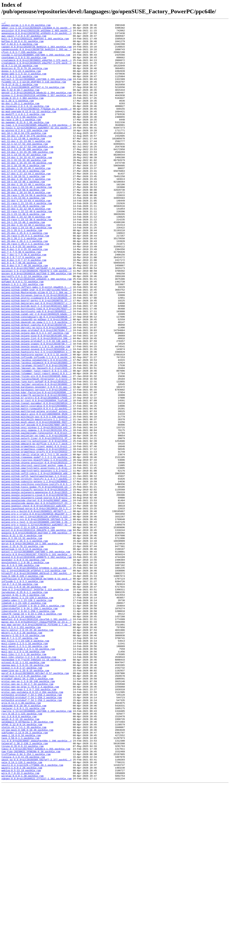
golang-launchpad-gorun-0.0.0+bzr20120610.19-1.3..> (36, 606)
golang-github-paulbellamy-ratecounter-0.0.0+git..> (36, 515)
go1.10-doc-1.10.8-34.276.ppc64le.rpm (26, 159)
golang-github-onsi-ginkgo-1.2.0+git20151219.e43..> (36, 509)
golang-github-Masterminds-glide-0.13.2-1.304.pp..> (36, 347)
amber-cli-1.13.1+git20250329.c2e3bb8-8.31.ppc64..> (36, 29)
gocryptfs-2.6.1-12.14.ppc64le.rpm (24, 327)
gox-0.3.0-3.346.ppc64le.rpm (20, 674)
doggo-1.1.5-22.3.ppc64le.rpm (21, 81)
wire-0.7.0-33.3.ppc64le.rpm (20, 923)
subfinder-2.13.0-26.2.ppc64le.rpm (24, 875)
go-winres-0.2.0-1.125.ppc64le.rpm (24, 152)
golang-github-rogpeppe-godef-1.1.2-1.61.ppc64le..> (36, 544)
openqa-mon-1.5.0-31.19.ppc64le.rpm (25, 794)
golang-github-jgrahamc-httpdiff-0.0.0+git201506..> (36, 434)
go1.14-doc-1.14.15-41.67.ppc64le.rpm (26, 185)
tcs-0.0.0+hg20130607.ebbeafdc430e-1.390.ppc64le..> (36, 884)
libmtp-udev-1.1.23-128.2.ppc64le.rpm (26, 716)
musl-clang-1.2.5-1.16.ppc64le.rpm (24, 768)
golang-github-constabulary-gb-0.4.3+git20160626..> (36, 376)
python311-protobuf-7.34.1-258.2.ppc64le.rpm (31, 829)
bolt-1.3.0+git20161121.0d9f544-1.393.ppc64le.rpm (35, 42)
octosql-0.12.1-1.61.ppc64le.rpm (23, 791)
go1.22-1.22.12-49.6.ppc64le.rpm (23, 243)
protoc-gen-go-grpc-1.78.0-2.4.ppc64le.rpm (30, 820)
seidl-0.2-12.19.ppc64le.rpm (20, 859)
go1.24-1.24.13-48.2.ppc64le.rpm (23, 262)
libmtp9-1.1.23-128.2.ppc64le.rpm (23, 719)
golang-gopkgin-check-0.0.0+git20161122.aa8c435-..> (36, 603)
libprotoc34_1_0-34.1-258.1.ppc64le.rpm (28, 729)
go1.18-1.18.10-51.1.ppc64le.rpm (23, 207)
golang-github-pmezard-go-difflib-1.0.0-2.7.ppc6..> (36, 528)
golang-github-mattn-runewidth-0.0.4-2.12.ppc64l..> (36, 486)
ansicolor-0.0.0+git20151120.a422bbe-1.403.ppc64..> (36, 32)
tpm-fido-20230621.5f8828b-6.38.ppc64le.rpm (30, 897)
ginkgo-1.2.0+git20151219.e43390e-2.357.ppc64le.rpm (36, 110)
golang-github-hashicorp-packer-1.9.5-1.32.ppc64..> (36, 421)
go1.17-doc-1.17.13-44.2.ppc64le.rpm (25, 204)
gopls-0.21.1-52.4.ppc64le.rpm (21, 638)
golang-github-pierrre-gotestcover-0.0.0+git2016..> (36, 525)
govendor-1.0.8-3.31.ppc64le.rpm (23, 667)
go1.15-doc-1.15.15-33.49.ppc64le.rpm (26, 191)
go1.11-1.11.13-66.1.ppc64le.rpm (23, 162)
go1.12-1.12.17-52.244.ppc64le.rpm (24, 168)
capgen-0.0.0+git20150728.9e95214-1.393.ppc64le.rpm (36, 52)
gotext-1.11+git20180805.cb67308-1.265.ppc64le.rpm (35, 658)
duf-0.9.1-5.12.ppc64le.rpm (19, 87)
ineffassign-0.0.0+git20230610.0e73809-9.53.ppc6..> (36, 690)
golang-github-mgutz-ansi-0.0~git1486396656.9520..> (36, 492)
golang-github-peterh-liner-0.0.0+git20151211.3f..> (36, 522)
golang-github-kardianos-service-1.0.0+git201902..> (36, 463)
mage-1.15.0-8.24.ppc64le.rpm (21, 735)
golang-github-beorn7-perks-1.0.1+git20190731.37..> (36, 356)
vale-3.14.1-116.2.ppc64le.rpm (21, 910)
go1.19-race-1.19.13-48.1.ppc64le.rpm (26, 220)
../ (3, 22)
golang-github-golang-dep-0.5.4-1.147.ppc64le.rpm (35, 395)
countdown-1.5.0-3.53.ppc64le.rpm (23, 65)
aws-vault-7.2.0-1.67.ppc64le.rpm (23, 39)
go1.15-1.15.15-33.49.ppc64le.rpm (23, 188)
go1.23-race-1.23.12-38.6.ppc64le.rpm (26, 259)
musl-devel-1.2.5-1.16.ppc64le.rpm (24, 771)
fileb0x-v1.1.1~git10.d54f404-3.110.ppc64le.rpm (33, 94)
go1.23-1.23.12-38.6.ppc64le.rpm (23, 253)
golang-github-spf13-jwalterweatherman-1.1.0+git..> (36, 567)
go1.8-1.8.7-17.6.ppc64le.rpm (21, 304)
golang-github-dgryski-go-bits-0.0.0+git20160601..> (36, 389)
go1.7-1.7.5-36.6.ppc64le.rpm (21, 298)
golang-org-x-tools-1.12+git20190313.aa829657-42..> (36, 625)
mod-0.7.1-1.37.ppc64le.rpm (19, 761)
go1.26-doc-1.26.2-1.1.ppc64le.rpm (24, 285)
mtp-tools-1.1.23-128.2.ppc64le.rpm (25, 765)
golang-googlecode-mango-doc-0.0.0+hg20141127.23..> (36, 599)
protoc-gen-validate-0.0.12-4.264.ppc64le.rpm (32, 826)
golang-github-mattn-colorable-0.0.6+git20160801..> (36, 483)
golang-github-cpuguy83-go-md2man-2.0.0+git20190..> (36, 379)
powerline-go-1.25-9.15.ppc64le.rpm (25, 800)
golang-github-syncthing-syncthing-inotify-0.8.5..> (36, 577)
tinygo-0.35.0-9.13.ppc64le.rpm (22, 891)
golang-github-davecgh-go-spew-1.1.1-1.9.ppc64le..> (36, 382)
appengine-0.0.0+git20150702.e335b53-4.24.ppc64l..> (36, 35)
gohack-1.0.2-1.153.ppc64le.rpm (22, 337)
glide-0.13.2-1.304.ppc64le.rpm (22, 113)
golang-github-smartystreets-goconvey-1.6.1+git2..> (36, 560)
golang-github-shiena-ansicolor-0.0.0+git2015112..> (36, 551)
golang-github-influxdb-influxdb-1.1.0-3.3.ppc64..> (36, 424)
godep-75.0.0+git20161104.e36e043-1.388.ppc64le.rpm (36, 330)
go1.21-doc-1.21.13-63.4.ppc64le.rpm (25, 236)
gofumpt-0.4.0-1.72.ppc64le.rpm (22, 334)
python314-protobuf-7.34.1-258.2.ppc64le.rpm (31, 836)
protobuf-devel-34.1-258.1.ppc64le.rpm (27, 810)
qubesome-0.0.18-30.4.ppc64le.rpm (23, 842)
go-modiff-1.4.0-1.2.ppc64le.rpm (23, 133)
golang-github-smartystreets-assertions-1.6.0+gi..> (36, 557)
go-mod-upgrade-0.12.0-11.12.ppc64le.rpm (28, 129)
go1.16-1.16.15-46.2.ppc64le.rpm (23, 194)
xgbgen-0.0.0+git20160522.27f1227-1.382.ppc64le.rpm (36, 930)
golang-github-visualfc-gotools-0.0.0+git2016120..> (36, 583)
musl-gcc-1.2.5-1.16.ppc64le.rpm (23, 778)
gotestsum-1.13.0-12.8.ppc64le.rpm (24, 654)
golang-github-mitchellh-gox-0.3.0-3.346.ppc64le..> (36, 496)
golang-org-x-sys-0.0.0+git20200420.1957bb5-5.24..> (36, 619)
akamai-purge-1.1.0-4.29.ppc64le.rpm (25, 26)
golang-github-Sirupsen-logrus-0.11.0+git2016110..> (36, 350)
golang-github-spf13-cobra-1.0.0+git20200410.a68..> (36, 564)
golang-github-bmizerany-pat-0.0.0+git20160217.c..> (36, 360)
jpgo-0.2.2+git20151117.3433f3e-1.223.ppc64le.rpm (35, 703)
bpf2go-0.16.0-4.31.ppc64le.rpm (22, 45)
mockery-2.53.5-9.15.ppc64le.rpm (23, 758)
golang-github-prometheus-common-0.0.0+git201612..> (36, 535)
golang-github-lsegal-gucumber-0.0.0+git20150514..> (36, 479)
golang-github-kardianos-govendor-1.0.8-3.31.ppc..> (36, 460)
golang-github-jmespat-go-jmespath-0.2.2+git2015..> (36, 437)
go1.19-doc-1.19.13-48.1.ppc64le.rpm (25, 217)
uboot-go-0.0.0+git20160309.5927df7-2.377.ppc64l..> (36, 907)
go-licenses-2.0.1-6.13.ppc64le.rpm (25, 123)
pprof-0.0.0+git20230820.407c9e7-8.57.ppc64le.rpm (35, 803)
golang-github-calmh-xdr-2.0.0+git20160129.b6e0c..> (36, 372)
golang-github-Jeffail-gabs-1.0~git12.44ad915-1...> (36, 340)
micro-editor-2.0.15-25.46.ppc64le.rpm (27, 752)
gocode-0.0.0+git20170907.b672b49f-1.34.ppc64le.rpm (36, 317)
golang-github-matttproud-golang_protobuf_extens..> (36, 489)
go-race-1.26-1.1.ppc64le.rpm (21, 139)
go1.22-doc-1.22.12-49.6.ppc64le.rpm (25, 246)
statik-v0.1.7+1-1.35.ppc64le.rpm (23, 868)
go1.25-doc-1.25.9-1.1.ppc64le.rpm (24, 275)
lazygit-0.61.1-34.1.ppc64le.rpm (23, 709)
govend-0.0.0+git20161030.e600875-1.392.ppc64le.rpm (36, 664)
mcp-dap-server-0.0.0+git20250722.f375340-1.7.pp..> (36, 745)
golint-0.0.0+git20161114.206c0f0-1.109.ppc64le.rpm (36, 632)
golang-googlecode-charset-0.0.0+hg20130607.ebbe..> (36, 596)
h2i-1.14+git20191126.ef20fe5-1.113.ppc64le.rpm (33, 680)
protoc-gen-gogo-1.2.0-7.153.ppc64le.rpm (28, 823)
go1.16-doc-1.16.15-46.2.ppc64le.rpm (25, 197)
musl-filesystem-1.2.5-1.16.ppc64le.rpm (28, 774)
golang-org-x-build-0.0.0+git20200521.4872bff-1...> (36, 609)
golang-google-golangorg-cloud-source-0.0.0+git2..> (36, 593)
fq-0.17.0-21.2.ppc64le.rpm (19, 97)
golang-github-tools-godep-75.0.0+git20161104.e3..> (36, 580)
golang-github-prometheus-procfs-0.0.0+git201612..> (36, 538)
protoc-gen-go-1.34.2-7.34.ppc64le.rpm (27, 816)
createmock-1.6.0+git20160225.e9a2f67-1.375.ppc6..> (36, 71)
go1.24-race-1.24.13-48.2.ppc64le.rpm (26, 269)
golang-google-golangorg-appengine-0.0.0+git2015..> (36, 586)
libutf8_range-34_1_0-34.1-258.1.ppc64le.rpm (31, 732)
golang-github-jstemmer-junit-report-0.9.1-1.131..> (36, 441)
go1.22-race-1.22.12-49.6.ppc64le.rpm (26, 249)
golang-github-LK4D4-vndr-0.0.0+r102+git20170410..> (36, 343)
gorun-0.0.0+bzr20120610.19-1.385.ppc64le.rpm (32, 648)
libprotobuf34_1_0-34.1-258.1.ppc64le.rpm (29, 726)
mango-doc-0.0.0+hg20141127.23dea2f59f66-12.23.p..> (36, 742)
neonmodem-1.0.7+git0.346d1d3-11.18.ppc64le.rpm (33, 787)
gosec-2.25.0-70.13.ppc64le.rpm (22, 651)
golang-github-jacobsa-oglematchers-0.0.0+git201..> (36, 428)
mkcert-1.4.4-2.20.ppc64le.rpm (21, 755)
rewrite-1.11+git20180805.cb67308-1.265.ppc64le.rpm (36, 849)
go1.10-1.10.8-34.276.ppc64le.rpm (23, 155)
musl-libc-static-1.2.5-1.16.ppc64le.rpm (28, 784)
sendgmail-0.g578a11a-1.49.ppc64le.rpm (27, 862)
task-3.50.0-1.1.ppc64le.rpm (20, 881)
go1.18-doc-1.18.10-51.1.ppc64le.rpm (25, 210)
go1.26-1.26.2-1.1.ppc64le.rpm (21, 282)
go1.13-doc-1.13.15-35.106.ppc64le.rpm (27, 178)
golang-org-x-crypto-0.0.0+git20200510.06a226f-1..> (36, 612)
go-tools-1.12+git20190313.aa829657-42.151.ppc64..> (36, 149)
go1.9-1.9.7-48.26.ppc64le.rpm (21, 311)
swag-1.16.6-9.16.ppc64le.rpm (21, 878)
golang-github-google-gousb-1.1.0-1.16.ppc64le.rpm (35, 411)
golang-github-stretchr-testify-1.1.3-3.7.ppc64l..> (36, 570)
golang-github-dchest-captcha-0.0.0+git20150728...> (36, 385)
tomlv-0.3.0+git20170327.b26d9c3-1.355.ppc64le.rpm (35, 894)
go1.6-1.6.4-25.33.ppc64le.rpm (21, 291)
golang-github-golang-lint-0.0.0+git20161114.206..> (36, 402)
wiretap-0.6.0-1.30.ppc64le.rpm (22, 927)
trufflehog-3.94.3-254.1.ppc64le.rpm (25, 901)
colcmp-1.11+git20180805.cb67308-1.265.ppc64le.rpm (35, 61)
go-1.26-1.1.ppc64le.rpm (17, 116)
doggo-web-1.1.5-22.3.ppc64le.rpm (23, 84)
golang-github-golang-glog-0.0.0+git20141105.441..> (36, 398)
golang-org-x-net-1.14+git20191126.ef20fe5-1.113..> (36, 616)
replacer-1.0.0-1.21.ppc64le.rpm (23, 846)
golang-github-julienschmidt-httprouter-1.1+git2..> (36, 450)
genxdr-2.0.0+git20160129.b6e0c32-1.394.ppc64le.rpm (36, 107)
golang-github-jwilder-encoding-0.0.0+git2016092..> (36, 457)
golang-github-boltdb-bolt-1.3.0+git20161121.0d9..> (36, 363)
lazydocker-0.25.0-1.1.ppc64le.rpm (24, 706)
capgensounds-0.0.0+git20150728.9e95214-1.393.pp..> (36, 55)
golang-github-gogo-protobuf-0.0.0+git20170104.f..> (36, 392)
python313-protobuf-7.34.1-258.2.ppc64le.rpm (31, 833)
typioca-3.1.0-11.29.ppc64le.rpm (23, 904)
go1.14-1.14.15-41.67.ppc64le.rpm (23, 181)
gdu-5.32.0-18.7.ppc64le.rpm (20, 104)
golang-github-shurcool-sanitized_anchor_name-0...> (36, 554)
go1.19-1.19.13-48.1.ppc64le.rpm (23, 214)
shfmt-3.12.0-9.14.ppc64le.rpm (21, 865)
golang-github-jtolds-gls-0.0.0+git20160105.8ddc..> (36, 447)
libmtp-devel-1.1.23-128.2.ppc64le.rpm (27, 713)
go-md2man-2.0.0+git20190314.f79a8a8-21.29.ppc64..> (36, 126)
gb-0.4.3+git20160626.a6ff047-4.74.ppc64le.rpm (33, 100)
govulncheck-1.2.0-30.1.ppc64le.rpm (25, 671)
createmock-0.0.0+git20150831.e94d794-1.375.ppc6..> (36, 68)
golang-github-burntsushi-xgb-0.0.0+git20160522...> (36, 369)
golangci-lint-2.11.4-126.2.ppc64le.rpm (28, 628)
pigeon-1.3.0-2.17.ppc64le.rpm (21, 797)
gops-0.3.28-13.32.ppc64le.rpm (21, 641)
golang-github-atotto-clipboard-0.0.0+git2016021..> (36, 353)
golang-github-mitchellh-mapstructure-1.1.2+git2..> (36, 499)
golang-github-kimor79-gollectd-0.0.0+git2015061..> (36, 470)
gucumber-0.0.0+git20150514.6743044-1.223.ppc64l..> (36, 677)
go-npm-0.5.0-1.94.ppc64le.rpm (21, 136)
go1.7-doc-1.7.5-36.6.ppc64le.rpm (23, 301)
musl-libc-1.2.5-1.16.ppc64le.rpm (23, 781)
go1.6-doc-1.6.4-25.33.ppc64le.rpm (24, 295)
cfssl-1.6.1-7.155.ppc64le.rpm (21, 58)
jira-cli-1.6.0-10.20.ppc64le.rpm (23, 700)
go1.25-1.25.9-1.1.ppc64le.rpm (21, 272)
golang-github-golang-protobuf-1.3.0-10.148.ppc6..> (36, 405)
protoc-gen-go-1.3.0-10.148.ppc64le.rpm (28, 813)
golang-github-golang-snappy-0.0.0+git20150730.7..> (36, 408)
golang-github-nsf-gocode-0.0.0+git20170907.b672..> (36, 505)
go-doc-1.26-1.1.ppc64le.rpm (20, 120)
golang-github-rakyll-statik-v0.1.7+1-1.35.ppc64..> (36, 541)
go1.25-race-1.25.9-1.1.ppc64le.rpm (25, 278)
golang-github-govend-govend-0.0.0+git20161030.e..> (36, 415)
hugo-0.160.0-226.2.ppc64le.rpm (22, 687)
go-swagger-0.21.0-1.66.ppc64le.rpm (25, 142)
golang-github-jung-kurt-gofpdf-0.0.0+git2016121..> (36, 453)
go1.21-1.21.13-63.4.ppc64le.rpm (23, 233)
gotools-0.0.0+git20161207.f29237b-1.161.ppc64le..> (36, 661)
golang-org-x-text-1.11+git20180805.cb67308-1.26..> (36, 622)
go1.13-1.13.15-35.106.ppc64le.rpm (24, 175)
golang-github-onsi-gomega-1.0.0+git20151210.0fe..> (36, 512)
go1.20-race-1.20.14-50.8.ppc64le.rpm (26, 230)
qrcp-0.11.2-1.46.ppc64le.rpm (21, 839)
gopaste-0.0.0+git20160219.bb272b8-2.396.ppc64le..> (36, 635)
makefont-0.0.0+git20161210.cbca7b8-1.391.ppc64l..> (36, 739)
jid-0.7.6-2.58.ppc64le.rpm (19, 697)
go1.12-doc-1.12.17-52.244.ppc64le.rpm (27, 172)
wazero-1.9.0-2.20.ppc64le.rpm (21, 917)
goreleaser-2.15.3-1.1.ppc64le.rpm (24, 645)
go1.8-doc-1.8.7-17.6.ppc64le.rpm (23, 308)
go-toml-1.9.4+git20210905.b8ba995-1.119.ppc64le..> (36, 146)
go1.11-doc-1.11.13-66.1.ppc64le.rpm (25, 165)
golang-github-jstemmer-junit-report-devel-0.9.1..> (36, 444)
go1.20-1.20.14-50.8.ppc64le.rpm (23, 223)
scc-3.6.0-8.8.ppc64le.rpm (18, 855)
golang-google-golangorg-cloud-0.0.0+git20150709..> (36, 590)
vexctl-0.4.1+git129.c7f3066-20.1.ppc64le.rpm (32, 914)
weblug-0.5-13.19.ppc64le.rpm (21, 920)
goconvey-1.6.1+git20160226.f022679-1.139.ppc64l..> (36, 321)
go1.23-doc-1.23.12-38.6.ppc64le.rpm (25, 256)
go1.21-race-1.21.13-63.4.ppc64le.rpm (26, 240)
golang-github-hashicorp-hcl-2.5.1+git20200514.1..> (36, 418)
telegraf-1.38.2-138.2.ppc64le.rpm (24, 888)
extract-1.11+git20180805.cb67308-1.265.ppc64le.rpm (36, 91)
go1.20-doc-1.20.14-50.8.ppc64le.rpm (25, 227)
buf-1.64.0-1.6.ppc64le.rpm (19, 48)
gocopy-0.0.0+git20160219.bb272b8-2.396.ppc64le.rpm (36, 324)
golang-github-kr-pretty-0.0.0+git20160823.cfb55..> (36, 473)
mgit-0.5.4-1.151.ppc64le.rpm (21, 748)
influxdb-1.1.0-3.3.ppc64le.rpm (22, 693)
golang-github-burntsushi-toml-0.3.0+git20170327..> (36, 366)
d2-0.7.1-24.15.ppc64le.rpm (19, 74)
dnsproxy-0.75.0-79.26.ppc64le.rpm (24, 78)
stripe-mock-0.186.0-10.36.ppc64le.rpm (27, 872)
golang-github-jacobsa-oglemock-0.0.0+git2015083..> (36, 431)
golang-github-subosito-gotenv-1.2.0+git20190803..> (36, 573)
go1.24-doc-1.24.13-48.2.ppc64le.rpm (25, 266)
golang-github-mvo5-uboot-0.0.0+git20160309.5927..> (36, 502)
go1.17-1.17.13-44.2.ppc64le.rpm (23, 201)
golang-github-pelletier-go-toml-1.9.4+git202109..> (36, 518)
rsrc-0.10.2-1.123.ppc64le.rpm (21, 852)
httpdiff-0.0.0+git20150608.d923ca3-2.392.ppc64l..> (36, 684)
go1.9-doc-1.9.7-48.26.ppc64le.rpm (24, 314)
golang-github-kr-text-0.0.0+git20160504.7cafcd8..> (36, 476)
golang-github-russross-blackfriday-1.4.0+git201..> (36, 547)
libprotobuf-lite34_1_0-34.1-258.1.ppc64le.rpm (33, 722)
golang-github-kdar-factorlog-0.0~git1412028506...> (36, 466)
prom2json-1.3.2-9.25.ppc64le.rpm (23, 807)
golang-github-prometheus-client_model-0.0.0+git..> (36, 531)
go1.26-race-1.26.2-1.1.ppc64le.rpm (25, 288)
